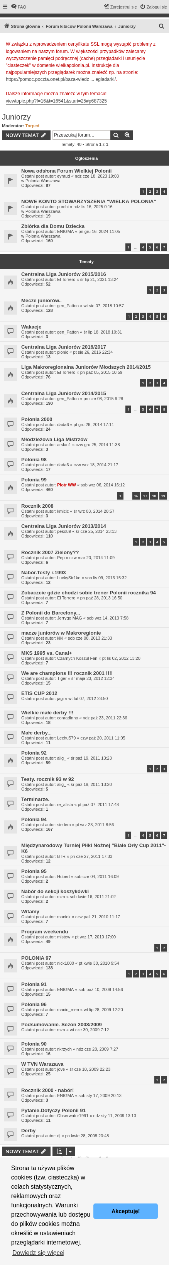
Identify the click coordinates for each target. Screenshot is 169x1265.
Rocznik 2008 (37, 506)
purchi (63, 206)
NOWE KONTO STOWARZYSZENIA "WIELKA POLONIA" (88, 201)
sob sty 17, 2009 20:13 (100, 1095)
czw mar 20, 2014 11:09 (92, 557)
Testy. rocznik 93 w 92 (47, 779)
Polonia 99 (34, 480)
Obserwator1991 (72, 1115)
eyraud (63, 176)
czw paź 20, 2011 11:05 (103, 738)
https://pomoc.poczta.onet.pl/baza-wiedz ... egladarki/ (61, 79)
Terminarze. (35, 799)
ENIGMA (65, 231)
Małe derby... (36, 733)
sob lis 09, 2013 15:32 (106, 577)
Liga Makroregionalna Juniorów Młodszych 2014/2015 (86, 367)
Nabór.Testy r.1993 (43, 572)
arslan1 (64, 444)
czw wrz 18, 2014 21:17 (96, 464)
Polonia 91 (34, 984)
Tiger (62, 678)
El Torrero (66, 279)
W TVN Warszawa (42, 1064)
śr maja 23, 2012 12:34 (93, 678)
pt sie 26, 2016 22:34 (93, 352)
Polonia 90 (34, 1044)
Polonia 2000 (36, 419)
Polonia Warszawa (43, 180)
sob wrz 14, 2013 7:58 (107, 618)
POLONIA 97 (36, 958)
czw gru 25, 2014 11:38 (98, 444)
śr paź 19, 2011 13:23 (91, 758)
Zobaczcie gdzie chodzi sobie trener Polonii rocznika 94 (88, 593)
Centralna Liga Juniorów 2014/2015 (63, 393)
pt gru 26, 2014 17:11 (94, 424)
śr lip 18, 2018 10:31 (102, 332)
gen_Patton (68, 305)
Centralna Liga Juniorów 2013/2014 (63, 526)
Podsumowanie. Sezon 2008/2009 (61, 1024)
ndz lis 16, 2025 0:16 (93, 206)
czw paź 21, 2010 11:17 (97, 916)
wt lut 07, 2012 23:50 (88, 698)
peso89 (64, 531)
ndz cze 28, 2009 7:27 (97, 1049)
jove (61, 1069)
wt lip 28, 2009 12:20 (103, 1009)
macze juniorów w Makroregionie (61, 633)
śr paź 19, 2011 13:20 (91, 784)
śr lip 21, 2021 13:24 (99, 279)
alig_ (61, 758)
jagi (60, 698)
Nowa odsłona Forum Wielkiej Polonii (66, 171)
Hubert (63, 876)
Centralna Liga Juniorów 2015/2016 (63, 274)
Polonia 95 (34, 871)
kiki (60, 638)
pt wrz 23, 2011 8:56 (95, 824)
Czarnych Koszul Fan (77, 658)
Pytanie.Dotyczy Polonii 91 (53, 1110)
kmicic (63, 511)
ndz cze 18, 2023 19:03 (97, 176)
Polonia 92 (34, 753)
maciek (64, 916)
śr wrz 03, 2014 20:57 (94, 511)
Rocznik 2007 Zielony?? (50, 552)
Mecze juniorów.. (41, 300)
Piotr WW (66, 485)
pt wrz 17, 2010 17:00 (95, 937)
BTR (61, 856)
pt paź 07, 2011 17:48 (98, 804)
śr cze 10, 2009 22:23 (89, 1069)
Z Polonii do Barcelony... (50, 613)
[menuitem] (18, 7)
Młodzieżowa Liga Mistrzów (54, 439)
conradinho (67, 718)
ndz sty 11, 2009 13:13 (114, 1115)
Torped (32, 125)
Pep (61, 557)
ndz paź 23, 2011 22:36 (105, 718)
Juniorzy (16, 117)
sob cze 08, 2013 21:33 (90, 638)
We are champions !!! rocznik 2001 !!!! (67, 673)
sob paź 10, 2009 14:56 (101, 989)
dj (59, 1135)
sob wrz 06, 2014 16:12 (103, 485)
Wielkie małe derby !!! (47, 713)
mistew (63, 937)
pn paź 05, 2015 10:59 (101, 372)
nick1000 (65, 963)
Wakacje (31, 327)
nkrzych (64, 1049)
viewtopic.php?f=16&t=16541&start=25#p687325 (56, 101)
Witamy (30, 911)
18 (154, 495)
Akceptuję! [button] (126, 1211)
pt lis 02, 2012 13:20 (121, 658)
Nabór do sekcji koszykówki (55, 891)
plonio (62, 352)
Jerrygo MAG (69, 618)
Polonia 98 (34, 459)
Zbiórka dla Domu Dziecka (52, 226)
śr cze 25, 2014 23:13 (96, 531)
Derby (28, 1130)
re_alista (65, 804)
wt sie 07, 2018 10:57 (103, 305)
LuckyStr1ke (69, 577)
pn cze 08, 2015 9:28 (103, 398)
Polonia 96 (34, 1004)
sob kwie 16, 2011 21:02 (93, 896)
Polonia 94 (34, 819)
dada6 (63, 424)
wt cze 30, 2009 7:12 (89, 1029)
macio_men (68, 1009)
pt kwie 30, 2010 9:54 (99, 963)
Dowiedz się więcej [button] (38, 1253)
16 (136, 495)
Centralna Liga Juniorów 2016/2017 (63, 347)
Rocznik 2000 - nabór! (47, 1090)
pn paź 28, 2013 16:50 (101, 598)
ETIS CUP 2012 (39, 693)
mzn (61, 896)
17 (145, 495)
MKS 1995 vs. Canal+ (46, 653)
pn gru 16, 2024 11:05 (99, 231)
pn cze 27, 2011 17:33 (91, 856)
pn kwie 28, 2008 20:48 (87, 1135)
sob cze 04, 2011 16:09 (96, 876)
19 (163, 495)
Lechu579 (66, 738)
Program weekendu (44, 932)
